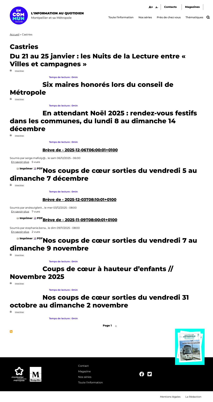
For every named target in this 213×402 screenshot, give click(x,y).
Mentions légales (170, 396)
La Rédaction (193, 396)
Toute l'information (121, 17)
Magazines (192, 6)
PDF (40, 168)
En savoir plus (20, 162)
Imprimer (19, 71)
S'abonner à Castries (11, 331)
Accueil (14, 34)
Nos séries (145, 17)
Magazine (84, 371)
